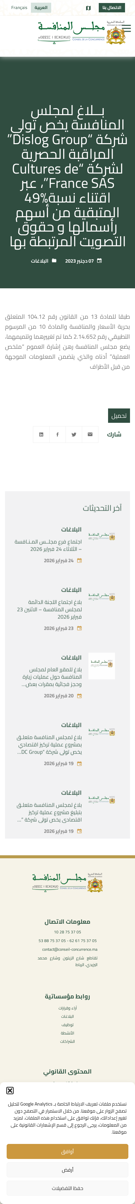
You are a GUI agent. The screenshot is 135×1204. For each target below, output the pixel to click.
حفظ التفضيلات (67, 1188)
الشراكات (67, 1041)
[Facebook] (57, 434)
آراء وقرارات (68, 1008)
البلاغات (40, 261)
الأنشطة (67, 1033)
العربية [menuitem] (41, 7)
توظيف (67, 1024)
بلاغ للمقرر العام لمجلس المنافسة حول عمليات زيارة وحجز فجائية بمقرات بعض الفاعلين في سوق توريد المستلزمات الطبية (52, 700)
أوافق (67, 1151)
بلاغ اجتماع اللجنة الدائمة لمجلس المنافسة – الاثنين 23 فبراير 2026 (49, 625)
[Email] (90, 434)
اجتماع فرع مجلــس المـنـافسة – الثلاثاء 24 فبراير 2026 (48, 561)
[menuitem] (41, 8)
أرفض (67, 1170)
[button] (10, 1090)
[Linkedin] (41, 434)
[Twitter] (74, 434)
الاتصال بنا (111, 7)
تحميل (119, 415)
